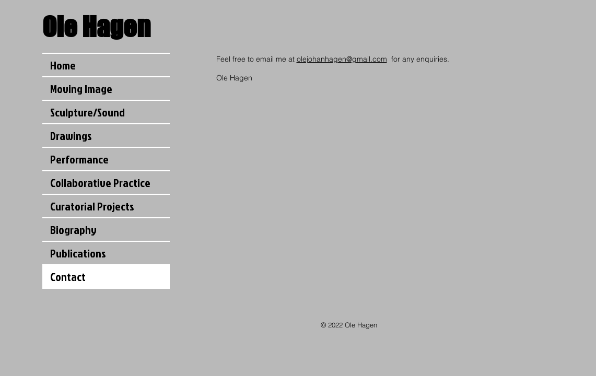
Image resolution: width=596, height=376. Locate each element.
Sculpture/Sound (87, 112)
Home (63, 65)
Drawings (71, 135)
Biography (73, 229)
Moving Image (81, 88)
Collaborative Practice (100, 182)
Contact (68, 276)
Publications (78, 253)
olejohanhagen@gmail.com (342, 59)
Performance (79, 159)
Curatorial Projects (92, 206)
